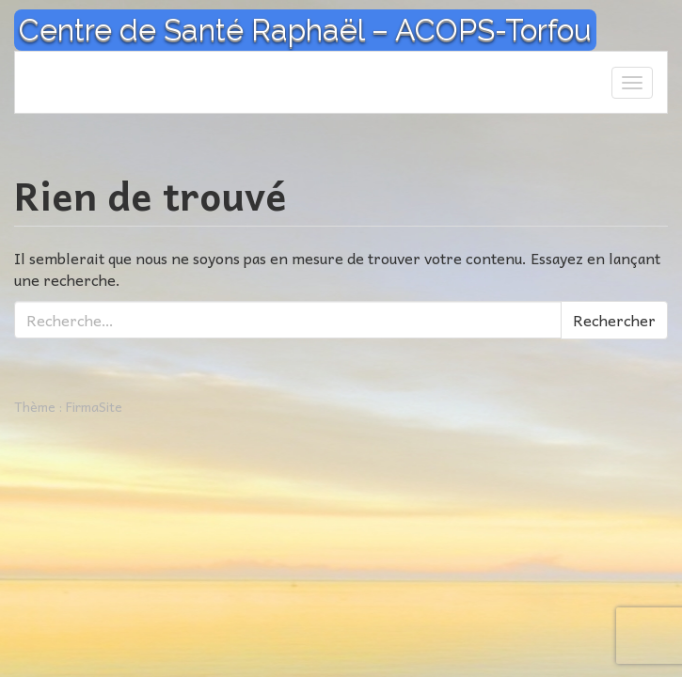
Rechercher (614, 319)
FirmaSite (94, 406)
